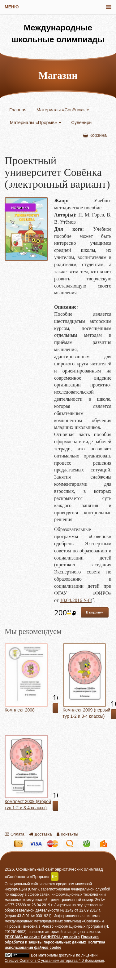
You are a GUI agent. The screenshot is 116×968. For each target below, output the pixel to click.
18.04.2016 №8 (75, 600)
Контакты (67, 834)
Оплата (14, 834)
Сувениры (81, 122)
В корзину (94, 612)
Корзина (95, 135)
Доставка (40, 834)
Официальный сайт (22, 884)
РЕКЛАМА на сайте (22, 937)
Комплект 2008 (20, 709)
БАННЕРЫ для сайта (60, 937)
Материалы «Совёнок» (63, 109)
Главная (18, 109)
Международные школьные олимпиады (58, 33)
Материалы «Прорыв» (35, 122)
